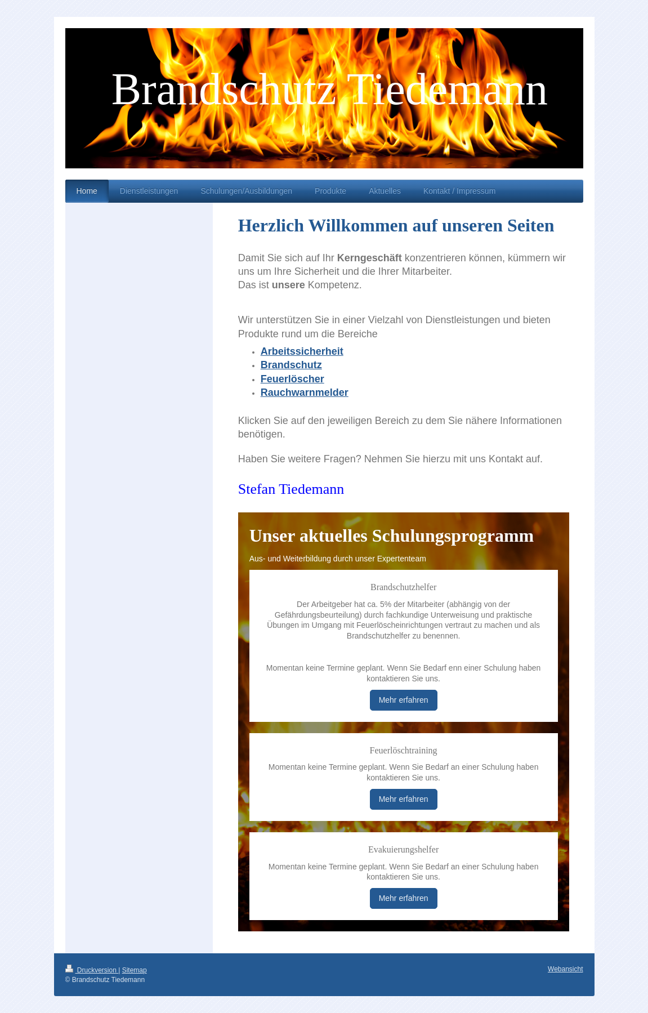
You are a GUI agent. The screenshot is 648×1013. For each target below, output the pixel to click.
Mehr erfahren (403, 699)
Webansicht (565, 969)
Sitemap (134, 970)
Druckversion (92, 970)
